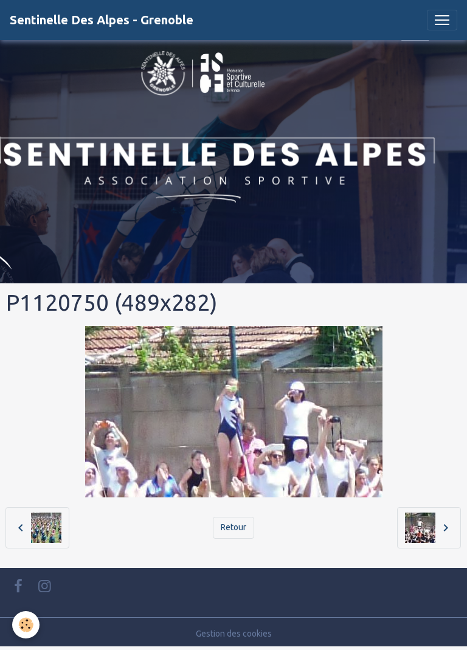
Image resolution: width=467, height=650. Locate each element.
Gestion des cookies (234, 633)
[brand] (101, 20)
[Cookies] (26, 624)
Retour (233, 527)
